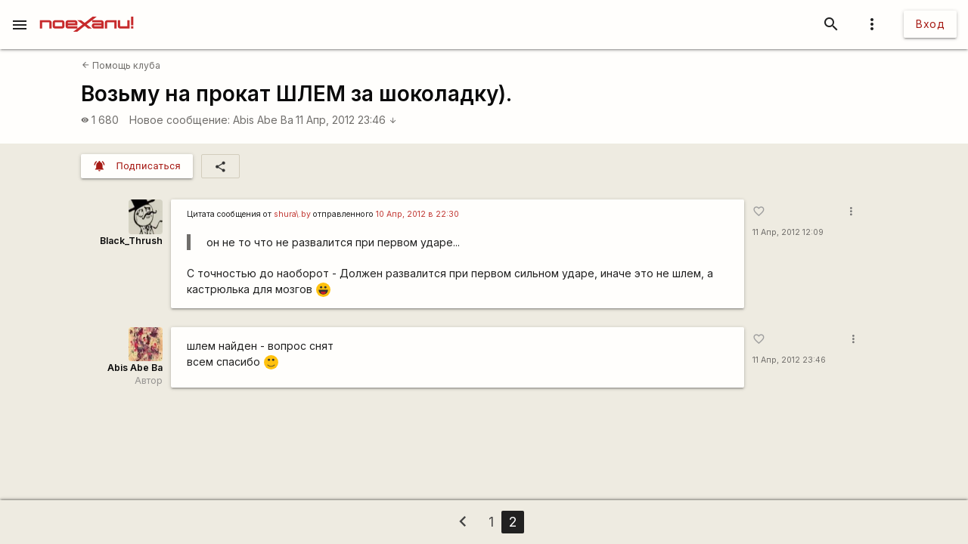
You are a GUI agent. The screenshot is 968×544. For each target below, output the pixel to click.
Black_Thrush (131, 240)
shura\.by (292, 214)
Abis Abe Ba (263, 119)
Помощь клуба (121, 65)
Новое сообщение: (179, 119)
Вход (930, 23)
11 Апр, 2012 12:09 (788, 232)
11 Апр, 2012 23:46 (346, 119)
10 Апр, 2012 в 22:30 (417, 214)
